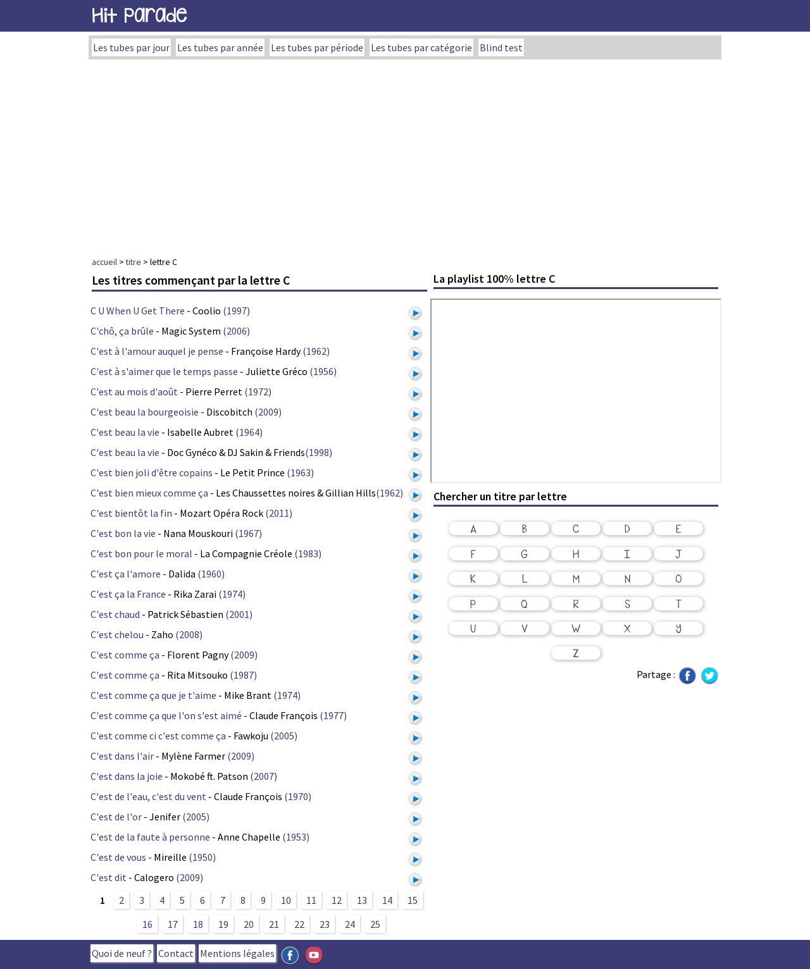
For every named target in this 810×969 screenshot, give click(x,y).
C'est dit (108, 877)
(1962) (316, 351)
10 (286, 900)
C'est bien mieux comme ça (149, 492)
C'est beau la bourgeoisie (144, 411)
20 (249, 924)
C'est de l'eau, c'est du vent (148, 796)
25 (375, 924)
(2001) (238, 614)
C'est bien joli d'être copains (151, 472)
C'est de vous (118, 857)
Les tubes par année (220, 47)
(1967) (248, 533)
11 (311, 900)
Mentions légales (237, 953)
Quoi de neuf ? (122, 953)
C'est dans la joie (126, 776)
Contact (176, 953)
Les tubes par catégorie (421, 47)
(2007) (263, 776)
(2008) (188, 634)
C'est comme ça (124, 654)
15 (412, 900)
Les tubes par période (317, 47)
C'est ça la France (128, 594)
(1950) (202, 857)
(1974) (232, 594)
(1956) (323, 371)
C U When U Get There (137, 310)
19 (223, 924)
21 (274, 924)
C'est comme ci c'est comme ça (158, 735)
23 (324, 924)
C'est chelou (117, 634)
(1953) (295, 836)
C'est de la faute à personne (150, 836)
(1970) (297, 796)
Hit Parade (139, 15)
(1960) (211, 573)
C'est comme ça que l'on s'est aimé (166, 715)
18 (198, 924)
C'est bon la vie (123, 533)
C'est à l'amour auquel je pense (156, 351)
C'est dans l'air (122, 756)
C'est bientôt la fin (131, 513)
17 (173, 924)
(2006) (236, 330)
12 (337, 900)
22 (299, 924)
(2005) (283, 735)
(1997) (236, 310)
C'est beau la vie (124, 432)
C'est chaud (115, 614)
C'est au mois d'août (134, 391)
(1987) (243, 675)
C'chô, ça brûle (122, 330)
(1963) (300, 472)
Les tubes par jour (131, 47)
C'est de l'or (116, 816)
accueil (104, 262)
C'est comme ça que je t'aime (153, 695)
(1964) (249, 432)
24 (350, 924)
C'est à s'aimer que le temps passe (164, 371)
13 (362, 900)
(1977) (333, 715)
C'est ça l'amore (125, 573)
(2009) (268, 411)
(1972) (257, 391)
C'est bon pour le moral (141, 553)
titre (133, 262)
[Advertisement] (405, 154)
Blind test (501, 47)
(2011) (278, 513)
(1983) (307, 553)
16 (147, 924)
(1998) (318, 452)
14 (387, 900)
